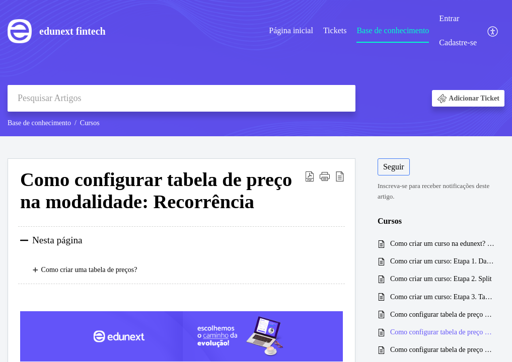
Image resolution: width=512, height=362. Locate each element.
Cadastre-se (458, 42)
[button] (493, 31)
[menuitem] (291, 31)
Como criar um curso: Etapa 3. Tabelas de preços (442, 297)
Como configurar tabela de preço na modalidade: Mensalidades (442, 349)
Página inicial (291, 30)
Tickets (335, 30)
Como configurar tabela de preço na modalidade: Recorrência (442, 332)
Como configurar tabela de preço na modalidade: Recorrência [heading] (156, 190)
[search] (181, 98)
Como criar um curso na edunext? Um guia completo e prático (442, 243)
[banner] (256, 68)
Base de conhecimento (392, 30)
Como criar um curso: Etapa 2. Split (441, 279)
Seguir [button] (393, 166)
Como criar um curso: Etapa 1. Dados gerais (442, 261)
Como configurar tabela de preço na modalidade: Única (442, 314)
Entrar (449, 18)
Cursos (90, 123)
